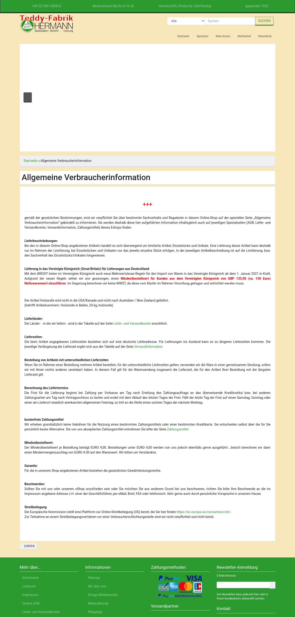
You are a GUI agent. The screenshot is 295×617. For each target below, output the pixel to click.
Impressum (246, 595)
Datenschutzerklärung (216, 595)
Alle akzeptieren (234, 560)
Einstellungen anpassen (234, 583)
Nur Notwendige (234, 572)
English (63, 595)
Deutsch (46, 595)
